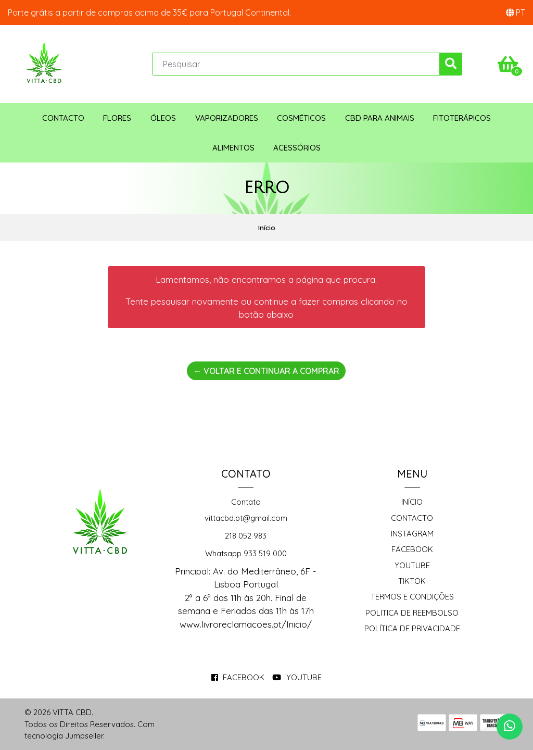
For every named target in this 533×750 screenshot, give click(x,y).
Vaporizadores (226, 118)
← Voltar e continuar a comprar (266, 371)
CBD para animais (379, 118)
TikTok (412, 581)
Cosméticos (301, 118)
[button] (515, 12)
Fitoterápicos (462, 118)
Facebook (412, 549)
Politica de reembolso (412, 613)
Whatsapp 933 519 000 (246, 553)
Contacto (63, 118)
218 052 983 (245, 536)
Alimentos (233, 148)
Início (412, 502)
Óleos (163, 118)
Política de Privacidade (412, 628)
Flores (117, 118)
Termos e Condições (412, 597)
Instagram (412, 534)
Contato (246, 502)
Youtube (412, 565)
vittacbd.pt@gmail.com (246, 518)
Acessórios (297, 148)
